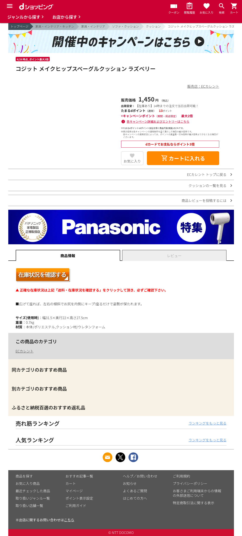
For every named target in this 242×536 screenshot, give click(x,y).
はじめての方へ (135, 498)
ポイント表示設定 (79, 498)
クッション (153, 26)
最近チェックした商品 (33, 490)
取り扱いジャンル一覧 (33, 498)
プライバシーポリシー (190, 483)
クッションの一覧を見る (207, 185)
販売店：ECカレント (203, 86)
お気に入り (132, 161)
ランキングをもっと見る (208, 423)
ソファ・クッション (125, 26)
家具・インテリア (93, 26)
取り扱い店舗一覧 (29, 505)
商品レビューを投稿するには (203, 200)
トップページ (20, 26)
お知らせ (130, 483)
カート (71, 483)
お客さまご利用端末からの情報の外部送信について (197, 493)
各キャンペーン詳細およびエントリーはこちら (158, 121)
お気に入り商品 (28, 483)
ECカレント (25, 351)
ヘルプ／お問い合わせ (140, 476)
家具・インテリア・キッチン (54, 26)
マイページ (74, 490)
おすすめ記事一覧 (79, 476)
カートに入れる (183, 158)
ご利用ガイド (76, 505)
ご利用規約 (181, 476)
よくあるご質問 (135, 490)
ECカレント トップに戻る (206, 174)
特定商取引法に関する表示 (193, 502)
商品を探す (24, 476)
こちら (69, 519)
